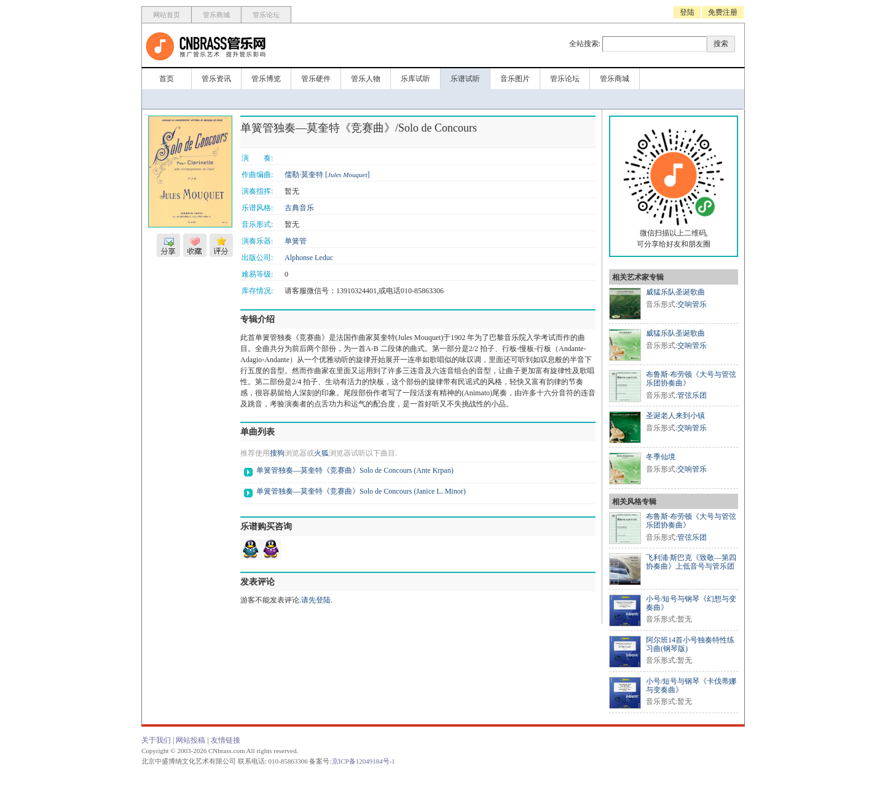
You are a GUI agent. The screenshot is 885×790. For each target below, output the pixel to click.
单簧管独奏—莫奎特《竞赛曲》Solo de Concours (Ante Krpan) (355, 470)
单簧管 (296, 241)
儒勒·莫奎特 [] (327, 174)
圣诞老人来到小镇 (675, 415)
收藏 (194, 245)
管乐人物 (365, 78)
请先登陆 (316, 600)
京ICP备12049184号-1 (363, 761)
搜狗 (277, 453)
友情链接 (225, 740)
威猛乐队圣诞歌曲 (675, 292)
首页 (166, 78)
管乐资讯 (216, 78)
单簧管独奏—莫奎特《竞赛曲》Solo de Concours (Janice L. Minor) (361, 491)
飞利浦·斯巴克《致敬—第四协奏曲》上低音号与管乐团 (691, 562)
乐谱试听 (465, 78)
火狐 (321, 453)
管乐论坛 (266, 14)
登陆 (687, 12)
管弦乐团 (692, 395)
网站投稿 (190, 740)
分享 (168, 245)
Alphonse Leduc (309, 257)
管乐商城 (216, 14)
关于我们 (156, 740)
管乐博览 (266, 78)
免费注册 (723, 12)
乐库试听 (415, 78)
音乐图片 (515, 78)
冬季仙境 (660, 456)
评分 (221, 245)
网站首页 (166, 14)
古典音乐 (299, 207)
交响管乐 (692, 304)
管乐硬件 (316, 78)
